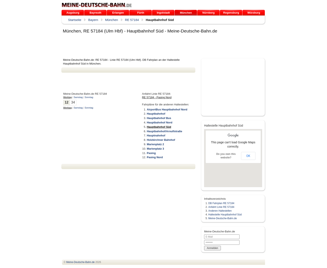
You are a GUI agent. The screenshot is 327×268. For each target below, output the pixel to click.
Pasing (151, 153)
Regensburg (231, 12)
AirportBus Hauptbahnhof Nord (167, 109)
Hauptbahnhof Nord (159, 122)
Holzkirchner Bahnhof (161, 139)
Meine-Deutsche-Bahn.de (222, 218)
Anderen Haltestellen (220, 210)
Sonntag (89, 97)
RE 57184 (132, 20)
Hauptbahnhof (156, 113)
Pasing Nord (155, 157)
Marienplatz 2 (155, 144)
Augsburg (72, 12)
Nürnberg (208, 12)
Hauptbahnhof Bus (159, 118)
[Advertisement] (137, 46)
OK (248, 156)
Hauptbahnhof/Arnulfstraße (164, 131)
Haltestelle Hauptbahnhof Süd (225, 214)
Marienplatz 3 (155, 148)
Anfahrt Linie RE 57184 (221, 207)
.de (96, 5)
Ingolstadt (163, 12)
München (186, 12)
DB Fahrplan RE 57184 (221, 203)
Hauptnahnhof (156, 135)
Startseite (74, 20)
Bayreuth (95, 12)
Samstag (78, 97)
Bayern (93, 20)
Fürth (140, 12)
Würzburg (253, 12)
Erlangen (118, 12)
